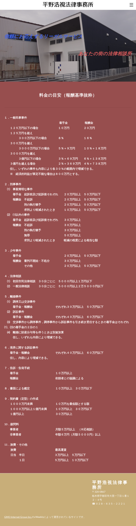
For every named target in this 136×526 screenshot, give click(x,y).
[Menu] (131, 4)
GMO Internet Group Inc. (18, 516)
